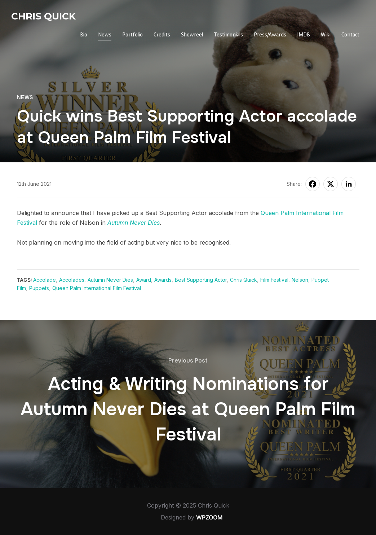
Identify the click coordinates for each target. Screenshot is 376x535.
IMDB (303, 34)
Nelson (300, 280)
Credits (162, 34)
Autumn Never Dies (133, 222)
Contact (350, 34)
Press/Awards (270, 34)
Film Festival (274, 280)
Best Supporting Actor (201, 280)
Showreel (192, 34)
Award (143, 280)
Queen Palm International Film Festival (96, 288)
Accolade (44, 280)
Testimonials (228, 34)
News (104, 34)
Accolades (71, 280)
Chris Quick (43, 16)
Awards (163, 280)
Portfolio (132, 34)
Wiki (326, 34)
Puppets (39, 288)
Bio (83, 34)
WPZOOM (209, 517)
